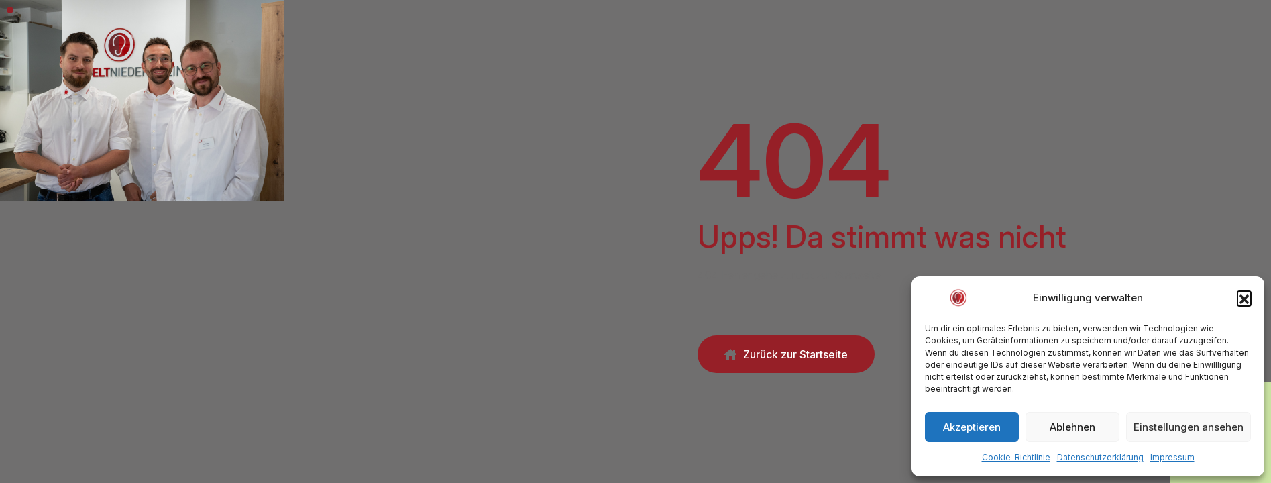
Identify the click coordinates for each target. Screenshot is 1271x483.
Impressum (1172, 457)
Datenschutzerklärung (1100, 457)
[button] (1244, 298)
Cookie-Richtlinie (1016, 457)
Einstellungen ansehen (1189, 427)
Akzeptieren (972, 427)
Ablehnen (1072, 427)
